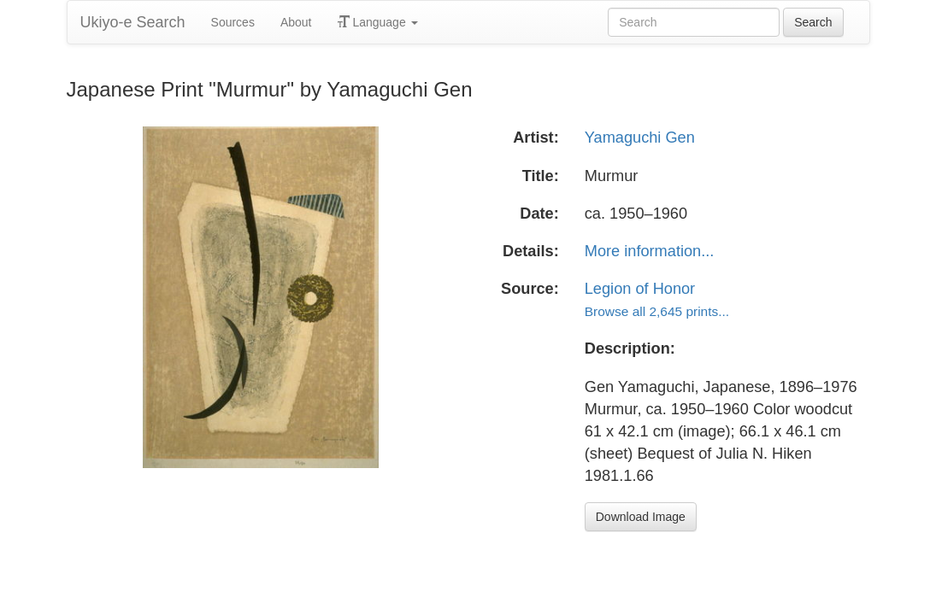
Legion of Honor (640, 288)
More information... (650, 251)
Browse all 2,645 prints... (657, 311)
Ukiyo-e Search (132, 22)
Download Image (641, 517)
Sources (233, 22)
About (296, 22)
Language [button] (378, 22)
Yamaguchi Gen (640, 137)
